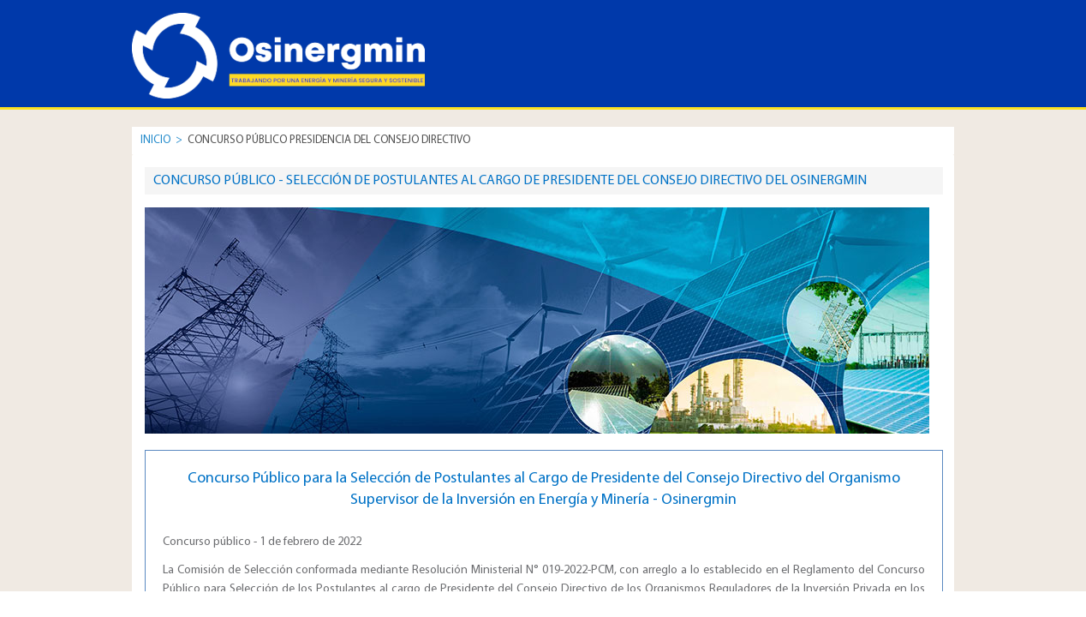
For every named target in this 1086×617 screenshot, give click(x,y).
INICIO (155, 140)
